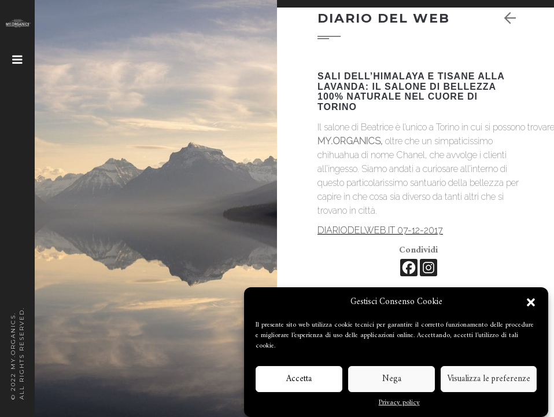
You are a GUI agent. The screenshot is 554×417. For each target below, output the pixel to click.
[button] (531, 302)
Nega (391, 379)
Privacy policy (399, 403)
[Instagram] (428, 267)
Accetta (299, 379)
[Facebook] (409, 267)
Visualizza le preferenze (488, 379)
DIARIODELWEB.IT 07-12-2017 (380, 230)
